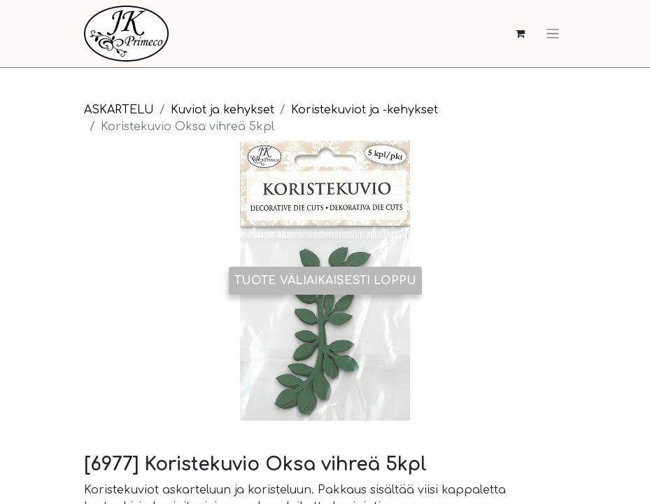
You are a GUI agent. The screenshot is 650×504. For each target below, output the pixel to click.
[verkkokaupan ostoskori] (520, 34)
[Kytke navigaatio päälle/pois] (553, 34)
